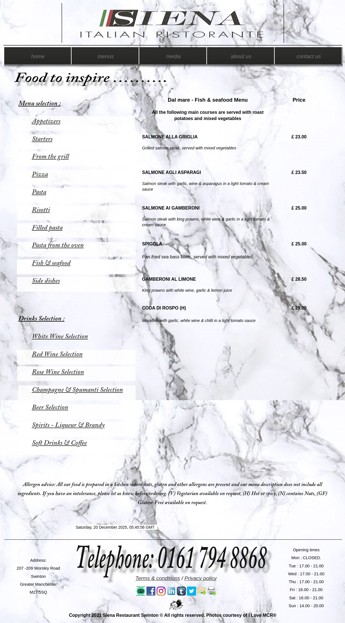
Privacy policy (200, 578)
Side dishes (46, 281)
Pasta (39, 192)
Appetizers (46, 121)
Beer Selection (50, 407)
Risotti (41, 210)
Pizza (40, 174)
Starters (42, 139)
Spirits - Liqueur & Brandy (68, 425)
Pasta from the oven (58, 245)
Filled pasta (47, 228)
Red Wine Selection (57, 354)
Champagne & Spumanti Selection (77, 390)
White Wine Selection (60, 336)
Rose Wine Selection (58, 372)
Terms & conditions (157, 578)
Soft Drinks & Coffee (59, 443)
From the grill (50, 156)
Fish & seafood (51, 263)
